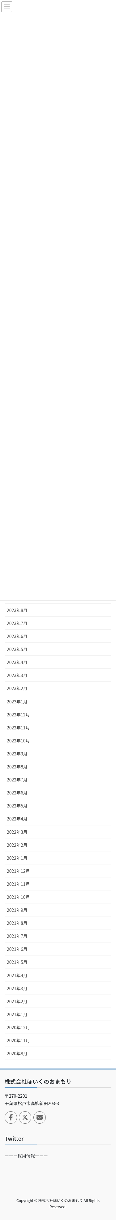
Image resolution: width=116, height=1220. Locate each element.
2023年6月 (17, 636)
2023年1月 (17, 701)
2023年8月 (17, 610)
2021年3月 (17, 988)
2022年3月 (17, 832)
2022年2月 (17, 845)
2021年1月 (17, 1014)
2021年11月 (18, 884)
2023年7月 (17, 623)
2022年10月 (18, 740)
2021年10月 (18, 897)
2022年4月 (17, 819)
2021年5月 (17, 962)
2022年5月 (17, 805)
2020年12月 (18, 1027)
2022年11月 (18, 727)
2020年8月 (17, 1053)
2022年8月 (17, 766)
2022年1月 (17, 858)
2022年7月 (17, 779)
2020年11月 (18, 1040)
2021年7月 (17, 936)
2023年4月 (17, 662)
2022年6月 (17, 792)
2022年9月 (17, 753)
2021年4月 (17, 975)
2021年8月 (17, 923)
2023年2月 (17, 688)
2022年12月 (18, 714)
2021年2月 (17, 1001)
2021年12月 (18, 871)
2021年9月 (17, 910)
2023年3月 (17, 675)
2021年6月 (17, 949)
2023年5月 (17, 649)
